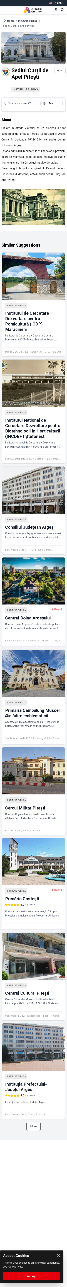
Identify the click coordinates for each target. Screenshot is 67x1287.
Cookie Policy (15, 1266)
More (33, 1126)
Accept (32, 1276)
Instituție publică (28, 20)
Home (10, 20)
